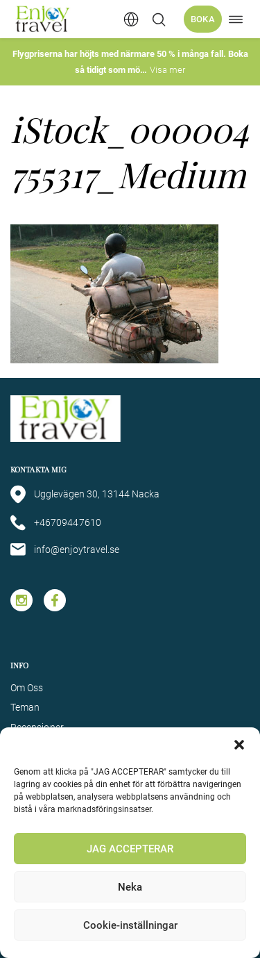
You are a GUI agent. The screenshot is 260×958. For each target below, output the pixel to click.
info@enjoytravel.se (64, 549)
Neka (130, 887)
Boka (203, 19)
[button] (239, 745)
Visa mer (167, 70)
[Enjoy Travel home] (43, 19)
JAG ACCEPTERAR (130, 849)
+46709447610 (55, 523)
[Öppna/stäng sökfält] (159, 19)
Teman (25, 707)
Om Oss (26, 687)
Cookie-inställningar (130, 925)
